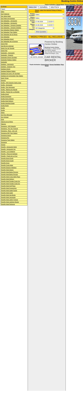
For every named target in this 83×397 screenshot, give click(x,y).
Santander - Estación (7, 55)
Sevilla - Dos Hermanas (8, 87)
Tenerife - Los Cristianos (8, 151)
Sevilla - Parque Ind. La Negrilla (10, 92)
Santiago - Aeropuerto (7, 64)
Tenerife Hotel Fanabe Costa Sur (10, 181)
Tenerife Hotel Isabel (7, 193)
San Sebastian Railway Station (10, 30)
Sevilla (3, 108)
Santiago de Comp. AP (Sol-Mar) (10, 73)
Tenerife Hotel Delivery (7, 179)
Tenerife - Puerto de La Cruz (9, 156)
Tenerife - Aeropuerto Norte (9, 147)
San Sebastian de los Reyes (9, 34)
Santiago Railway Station (8, 71)
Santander (4, 62)
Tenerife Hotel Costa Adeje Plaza (10, 177)
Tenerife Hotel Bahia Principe (9, 174)
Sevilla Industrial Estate (8, 103)
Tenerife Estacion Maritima (8, 167)
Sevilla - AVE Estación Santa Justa (11, 83)
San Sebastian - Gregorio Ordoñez (11, 25)
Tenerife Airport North (7, 158)
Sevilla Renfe (5, 105)
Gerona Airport (60, 4)
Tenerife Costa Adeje (7, 165)
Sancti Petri (4, 44)
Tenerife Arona (5, 163)
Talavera (3, 124)
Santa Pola (4, 50)
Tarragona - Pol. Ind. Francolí (9, 128)
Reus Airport (79, 4)
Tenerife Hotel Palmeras (8, 204)
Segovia (3, 80)
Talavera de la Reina (7, 122)
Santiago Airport (5, 69)
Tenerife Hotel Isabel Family (9, 190)
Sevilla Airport (5, 94)
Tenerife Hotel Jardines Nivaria (10, 202)
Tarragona (4, 142)
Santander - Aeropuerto (8, 53)
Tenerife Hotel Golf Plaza (8, 186)
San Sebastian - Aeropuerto (9, 21)
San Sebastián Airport (7, 39)
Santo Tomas (5, 78)
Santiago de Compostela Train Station (12, 76)
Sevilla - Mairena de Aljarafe (9, 89)
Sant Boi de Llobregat (7, 46)
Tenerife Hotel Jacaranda (8, 197)
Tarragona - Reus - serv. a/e (9, 131)
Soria (2, 119)
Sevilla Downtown (6, 96)
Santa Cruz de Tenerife (7, 48)
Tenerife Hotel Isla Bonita (8, 195)
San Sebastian (5, 37)
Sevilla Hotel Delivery (7, 101)
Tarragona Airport (6, 135)
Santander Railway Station (8, 60)
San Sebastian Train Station (9, 32)
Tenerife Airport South (7, 161)
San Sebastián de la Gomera (9, 41)
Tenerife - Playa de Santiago (9, 154)
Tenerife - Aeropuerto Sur (8, 149)
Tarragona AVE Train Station (9, 133)
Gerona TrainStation (70, 4)
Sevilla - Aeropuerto (6, 85)
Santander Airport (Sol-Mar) (9, 57)
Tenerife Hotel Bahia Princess (9, 172)
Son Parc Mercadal (6, 115)
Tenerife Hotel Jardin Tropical (9, 200)
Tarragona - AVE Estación (8, 126)
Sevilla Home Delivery (7, 99)
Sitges (2, 112)
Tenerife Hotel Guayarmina (9, 188)
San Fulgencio (5, 14)
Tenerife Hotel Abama (7, 170)
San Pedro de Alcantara (8, 18)
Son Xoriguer (5, 117)
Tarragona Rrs (5, 138)
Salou (2, 11)
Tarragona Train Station (8, 140)
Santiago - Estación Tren (8, 66)
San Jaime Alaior (6, 16)
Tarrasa (3, 144)
